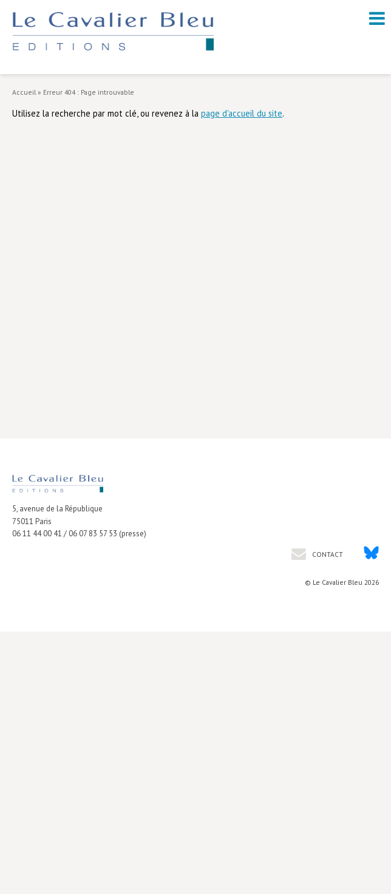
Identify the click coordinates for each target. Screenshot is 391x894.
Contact (326, 554)
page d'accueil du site (241, 113)
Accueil (24, 92)
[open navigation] (377, 18)
